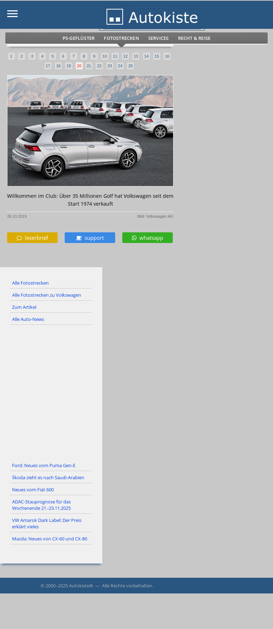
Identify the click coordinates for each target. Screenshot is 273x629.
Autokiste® (81, 585)
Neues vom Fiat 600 (33, 489)
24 (120, 66)
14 (146, 56)
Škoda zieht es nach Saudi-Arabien (48, 477)
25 (130, 66)
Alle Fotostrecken (30, 283)
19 (68, 66)
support (90, 237)
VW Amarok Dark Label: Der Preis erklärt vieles (46, 523)
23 (110, 66)
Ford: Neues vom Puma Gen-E (43, 465)
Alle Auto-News (28, 319)
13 (136, 56)
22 (99, 66)
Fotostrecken (121, 38)
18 (58, 66)
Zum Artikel (24, 307)
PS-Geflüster (79, 38)
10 (104, 56)
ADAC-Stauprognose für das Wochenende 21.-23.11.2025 (41, 504)
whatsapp (147, 237)
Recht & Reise (194, 38)
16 (167, 56)
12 (125, 56)
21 (89, 66)
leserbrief (32, 237)
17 (48, 66)
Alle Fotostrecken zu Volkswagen (46, 295)
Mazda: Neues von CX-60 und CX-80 (49, 538)
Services (158, 38)
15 (157, 56)
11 (115, 56)
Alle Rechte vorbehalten (127, 585)
